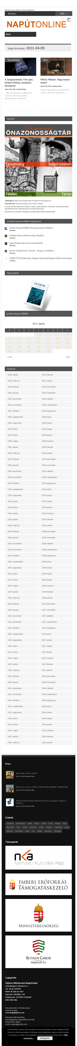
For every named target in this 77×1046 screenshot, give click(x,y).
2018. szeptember (49, 549)
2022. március (14, 670)
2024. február (13, 531)
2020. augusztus (49, 411)
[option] (38, 297)
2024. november (14, 477)
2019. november (49, 465)
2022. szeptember (15, 634)
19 (10, 347)
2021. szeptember (15, 706)
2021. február (47, 375)
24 (58, 347)
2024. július (12, 501)
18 (67, 343)
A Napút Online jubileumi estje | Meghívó (26, 235)
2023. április (13, 592)
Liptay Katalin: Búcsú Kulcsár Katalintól (26, 243)
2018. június (47, 567)
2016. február (47, 736)
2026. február (13, 387)
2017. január (47, 670)
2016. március (48, 730)
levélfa (41, 827)
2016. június (47, 712)
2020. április (47, 435)
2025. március (14, 453)
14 (29, 343)
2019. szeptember (49, 477)
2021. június (13, 724)
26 (10, 351)
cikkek (30, 823)
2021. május (13, 730)
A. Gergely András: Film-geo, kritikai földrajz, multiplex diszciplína (19, 82)
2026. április (13, 375)
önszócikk (57, 831)
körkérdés (33, 827)
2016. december (49, 676)
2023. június (13, 580)
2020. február (47, 447)
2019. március (48, 513)
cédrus (36, 823)
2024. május (13, 513)
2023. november (14, 549)
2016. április (47, 724)
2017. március (48, 658)
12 (10, 343)
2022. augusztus (15, 640)
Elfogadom (45, 1038)
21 (29, 347)
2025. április (13, 447)
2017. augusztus (49, 628)
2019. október (47, 471)
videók (39, 831)
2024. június (13, 507)
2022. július (12, 646)
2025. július (12, 429)
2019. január (47, 525)
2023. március (14, 598)
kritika (25, 827)
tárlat (27, 831)
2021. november (14, 694)
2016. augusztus (49, 700)
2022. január (13, 682)
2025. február (13, 459)
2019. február (47, 519)
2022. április (13, 664)
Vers (45, 60)
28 (29, 351)
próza (67, 827)
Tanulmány (13, 60)
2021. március (14, 742)
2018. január (47, 598)
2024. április (13, 519)
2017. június (47, 640)
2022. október (13, 628)
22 (38, 347)
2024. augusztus (15, 495)
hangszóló (10, 827)
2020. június (47, 423)
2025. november (14, 405)
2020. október (47, 399)
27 (19, 351)
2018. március (48, 586)
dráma (44, 823)
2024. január (13, 537)
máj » (68, 357)
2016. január (47, 742)
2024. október (13, 483)
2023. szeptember (15, 561)
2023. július (12, 573)
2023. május (13, 586)
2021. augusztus (15, 712)
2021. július (12, 718)
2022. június (13, 652)
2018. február (47, 592)
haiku (65, 823)
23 (48, 347)
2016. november (49, 682)
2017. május (47, 646)
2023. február (13, 604)
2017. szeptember (49, 622)
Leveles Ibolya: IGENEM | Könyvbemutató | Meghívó (31, 228)
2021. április (13, 736)
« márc (9, 357)
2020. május (47, 429)
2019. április (47, 507)
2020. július (47, 417)
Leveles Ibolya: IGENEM (17, 313)
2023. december (14, 543)
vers (33, 831)
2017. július (46, 634)
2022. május (13, 658)
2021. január (47, 381)
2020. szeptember (49, 405)
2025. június (13, 435)
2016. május (47, 718)
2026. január (13, 393)
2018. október (47, 543)
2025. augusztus (15, 423)
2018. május (47, 573)
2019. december (49, 459)
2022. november (14, 622)
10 (58, 338)
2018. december (49, 531)
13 (19, 343)
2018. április (47, 580)
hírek (18, 827)
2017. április (47, 652)
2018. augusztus (49, 555)
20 (19, 347)
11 (67, 338)
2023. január (13, 610)
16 (48, 343)
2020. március (48, 441)
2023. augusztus (15, 567)
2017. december (48, 604)
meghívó (49, 827)
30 (48, 351)
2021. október (13, 700)
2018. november (49, 537)
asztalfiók (10, 823)
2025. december (14, 399)
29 (38, 351)
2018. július (47, 561)
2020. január (47, 453)
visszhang (48, 831)
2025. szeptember (15, 417)
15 (38, 343)
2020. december (49, 387)
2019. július (47, 489)
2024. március (14, 525)
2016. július (47, 706)
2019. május (47, 501)
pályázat (10, 831)
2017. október (47, 616)
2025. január (13, 465)
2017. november (48, 610)
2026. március (14, 381)
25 (67, 347)
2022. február (13, 676)
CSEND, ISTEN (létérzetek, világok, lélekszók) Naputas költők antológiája (40, 258)
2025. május (13, 441)
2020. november (49, 393)
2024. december (14, 471)
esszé (51, 823)
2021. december (14, 688)
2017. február (47, 664)
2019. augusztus (49, 483)
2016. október (47, 688)
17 (58, 343)
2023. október (13, 555)
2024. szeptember (15, 489)
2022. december (14, 616)
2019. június (47, 495)
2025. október (13, 411)
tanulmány (19, 831)
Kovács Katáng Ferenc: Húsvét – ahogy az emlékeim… (32, 250)
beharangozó (20, 823)
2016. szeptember (49, 694)
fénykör (57, 823)
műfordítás (58, 827)
